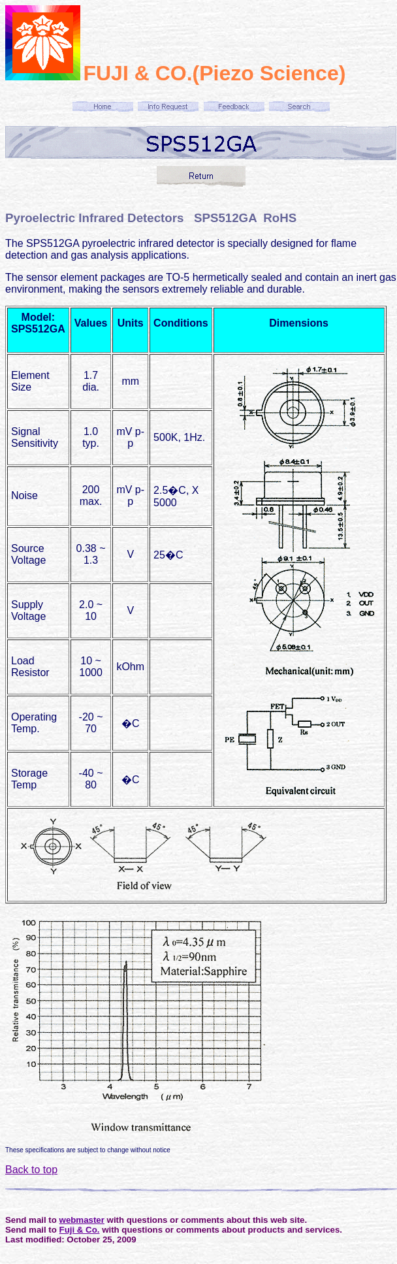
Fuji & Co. (79, 1230)
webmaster (81, 1220)
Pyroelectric (40, 218)
